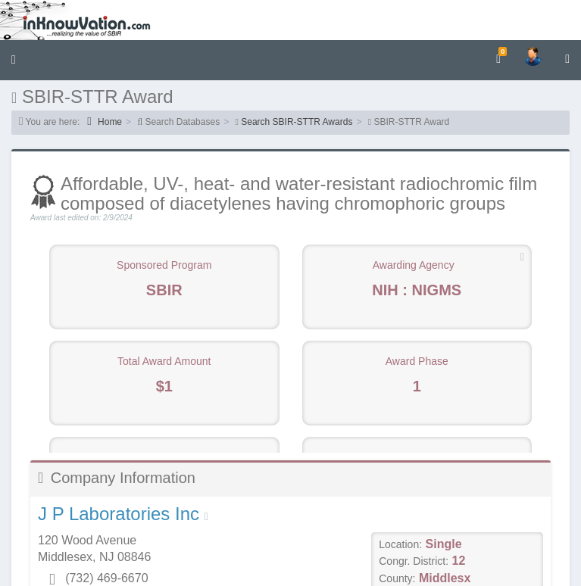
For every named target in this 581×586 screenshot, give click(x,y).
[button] (13, 60)
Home (104, 121)
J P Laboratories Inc (118, 513)
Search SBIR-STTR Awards (296, 122)
